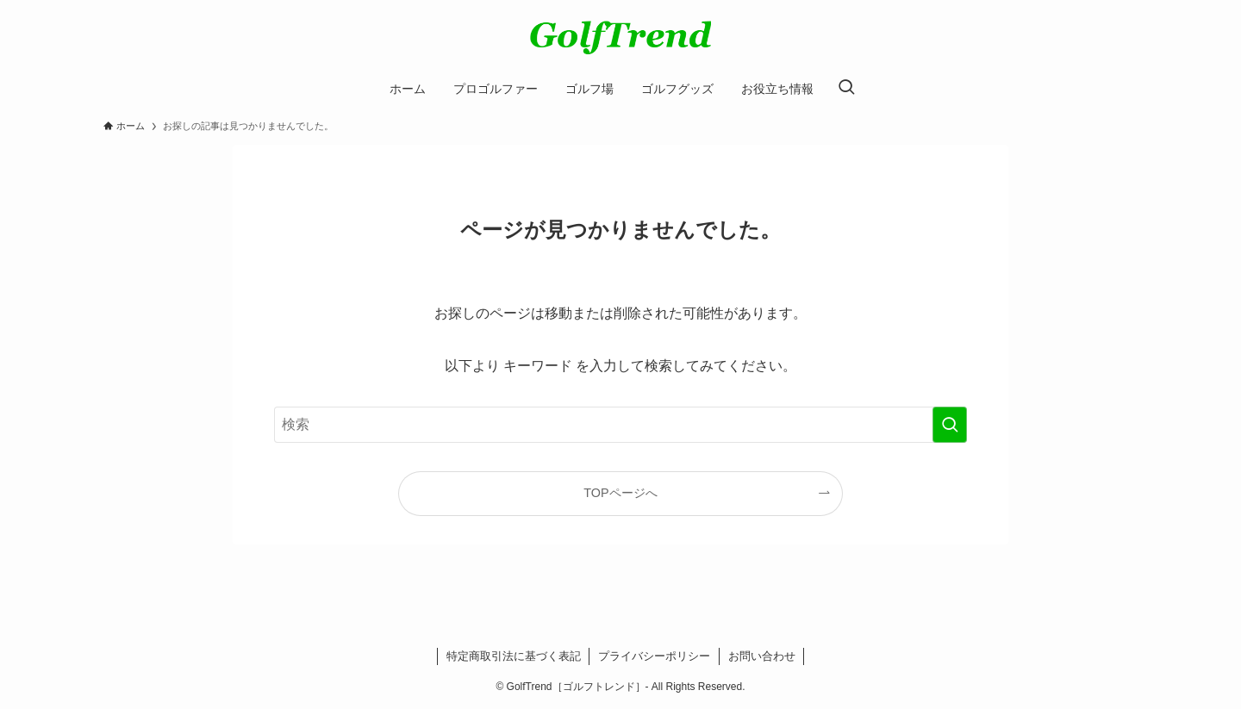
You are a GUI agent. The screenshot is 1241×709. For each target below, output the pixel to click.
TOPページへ (620, 493)
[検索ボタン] (846, 89)
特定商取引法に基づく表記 (513, 656)
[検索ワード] (620, 425)
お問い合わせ (761, 656)
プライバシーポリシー (654, 656)
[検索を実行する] (949, 425)
